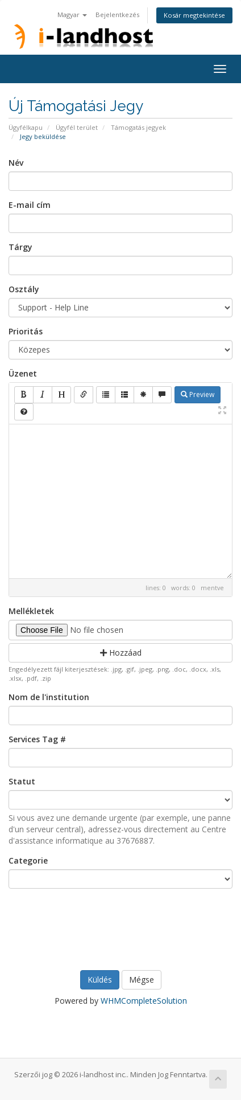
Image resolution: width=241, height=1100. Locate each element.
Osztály (24, 289)
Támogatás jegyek (138, 127)
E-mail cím (30, 204)
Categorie (28, 860)
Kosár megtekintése (194, 15)
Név (16, 162)
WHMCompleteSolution (144, 1000)
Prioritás (26, 331)
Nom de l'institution (49, 697)
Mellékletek (31, 611)
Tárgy (20, 247)
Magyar (72, 14)
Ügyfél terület (77, 127)
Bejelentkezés (117, 14)
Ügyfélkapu (26, 127)
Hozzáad (121, 652)
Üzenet (23, 373)
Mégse (141, 979)
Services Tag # (37, 739)
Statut (22, 781)
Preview (197, 394)
